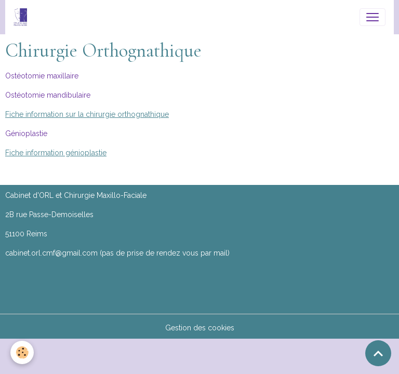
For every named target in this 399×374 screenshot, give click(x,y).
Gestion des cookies (199, 328)
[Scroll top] (378, 353)
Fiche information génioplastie (56, 153)
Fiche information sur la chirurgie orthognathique (87, 114)
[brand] (22, 17)
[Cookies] (22, 352)
